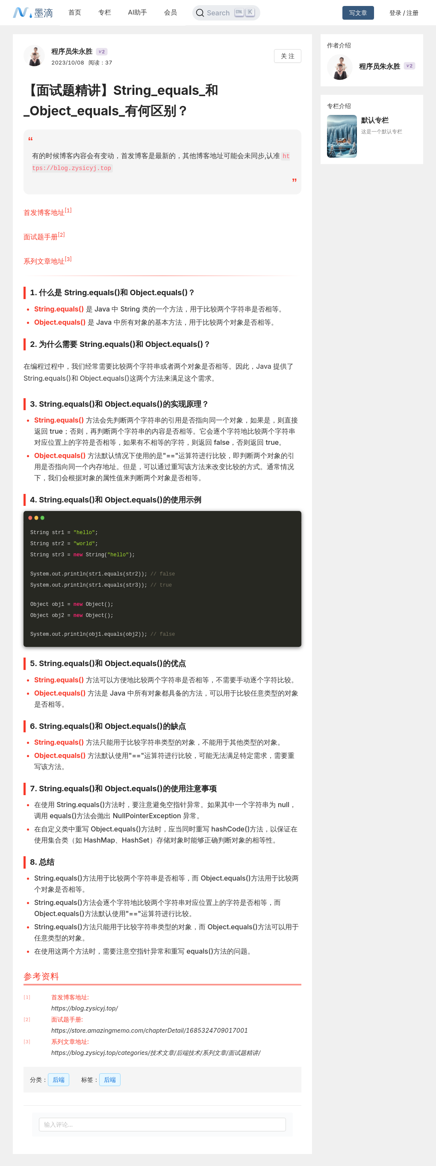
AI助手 (137, 12)
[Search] (226, 13)
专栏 (104, 12)
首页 (74, 12)
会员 (170, 12)
